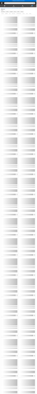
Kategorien (11, 11)
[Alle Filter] (3, 11)
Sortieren (7, 11)
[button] (4, 6)
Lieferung (22, 11)
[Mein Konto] (14, 6)
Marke (15, 11)
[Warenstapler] (31, 6)
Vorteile (18, 11)
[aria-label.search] (34, 3)
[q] (19, 3)
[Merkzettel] (23, 6)
